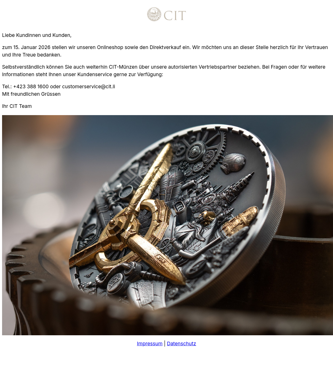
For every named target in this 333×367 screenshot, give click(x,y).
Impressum (149, 344)
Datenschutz (181, 344)
